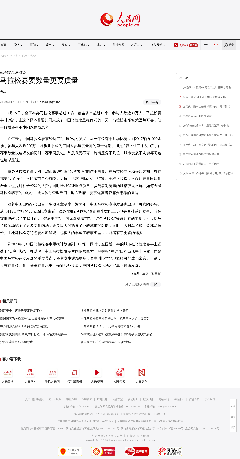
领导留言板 (74, 374)
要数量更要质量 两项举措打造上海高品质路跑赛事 (33, 334)
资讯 (33, 55)
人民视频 (97, 374)
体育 (15, 55)
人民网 (4, 55)
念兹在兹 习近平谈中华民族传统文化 (204, 97)
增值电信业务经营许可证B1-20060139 (144, 414)
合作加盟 (117, 399)
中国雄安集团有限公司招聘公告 (201, 154)
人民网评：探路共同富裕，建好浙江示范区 (208, 173)
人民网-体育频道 (50, 102)
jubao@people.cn (166, 406)
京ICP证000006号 (173, 428)
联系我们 (209, 399)
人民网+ (30, 374)
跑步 (24, 55)
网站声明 (163, 399)
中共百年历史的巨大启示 (197, 116)
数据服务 (148, 399)
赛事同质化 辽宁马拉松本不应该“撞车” (106, 342)
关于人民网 (55, 399)
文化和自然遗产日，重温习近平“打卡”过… (207, 125)
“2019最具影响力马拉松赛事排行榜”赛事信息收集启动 (116, 334)
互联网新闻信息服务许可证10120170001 (97, 414)
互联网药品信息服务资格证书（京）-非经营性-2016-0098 (150, 421)
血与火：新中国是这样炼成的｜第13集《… (208, 144)
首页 (3, 44)
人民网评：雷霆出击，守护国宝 (201, 163)
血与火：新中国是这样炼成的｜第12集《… (208, 106)
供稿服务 (133, 399)
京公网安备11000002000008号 (202, 428)
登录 (231, 44)
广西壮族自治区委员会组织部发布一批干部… (209, 135)
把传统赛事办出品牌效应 (16, 342)
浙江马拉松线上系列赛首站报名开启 (105, 310)
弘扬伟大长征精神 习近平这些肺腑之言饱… (208, 87)
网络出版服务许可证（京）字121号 (141, 428)
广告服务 (102, 399)
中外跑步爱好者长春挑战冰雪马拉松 (24, 326)
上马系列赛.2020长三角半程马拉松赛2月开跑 (110, 326)
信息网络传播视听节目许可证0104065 (42, 428)
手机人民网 (52, 374)
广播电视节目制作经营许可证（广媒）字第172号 (85, 421)
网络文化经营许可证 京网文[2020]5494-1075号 (92, 428)
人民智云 (119, 374)
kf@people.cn (84, 406)
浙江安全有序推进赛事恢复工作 (21, 310)
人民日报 (7, 374)
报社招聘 (71, 399)
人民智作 (141, 374)
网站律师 (179, 399)
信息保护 (194, 399)
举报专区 (118, 44)
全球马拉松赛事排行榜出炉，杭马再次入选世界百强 (115, 318)
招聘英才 (87, 399)
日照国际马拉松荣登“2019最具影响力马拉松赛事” (33, 318)
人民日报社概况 (34, 399)
